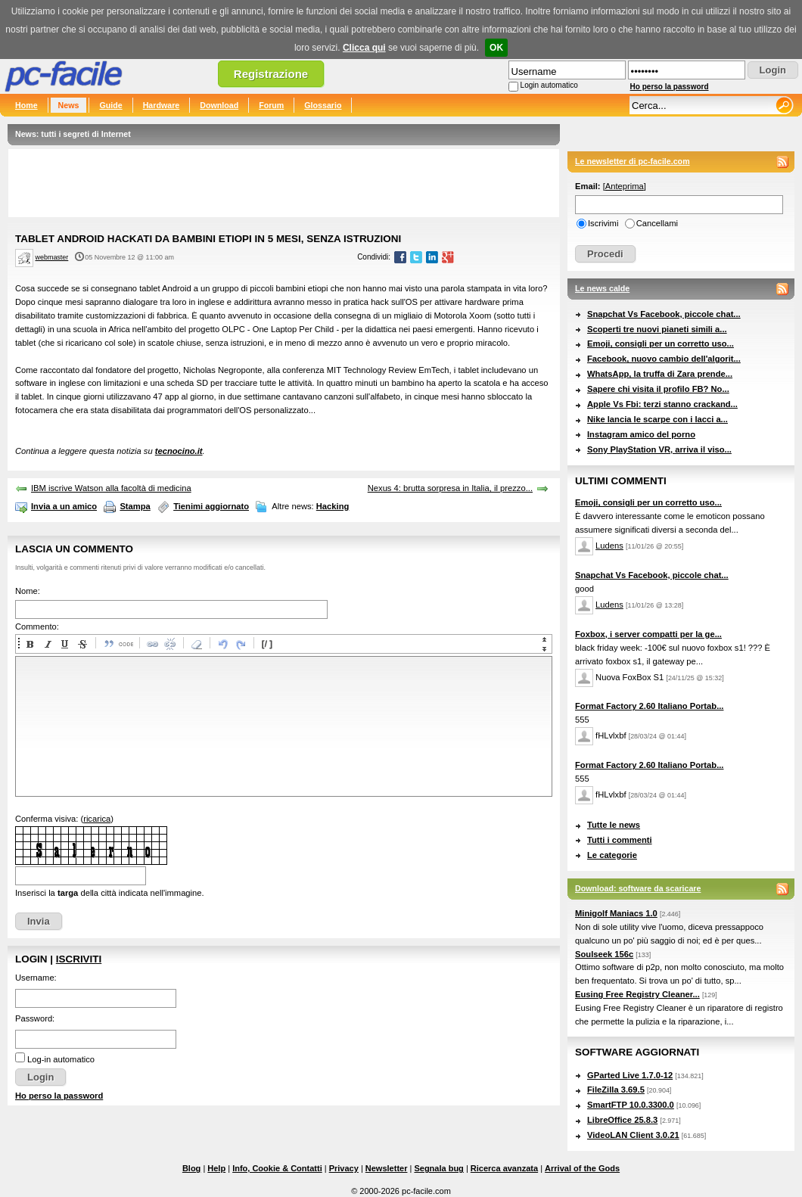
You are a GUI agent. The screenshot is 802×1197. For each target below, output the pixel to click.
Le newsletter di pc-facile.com (632, 161)
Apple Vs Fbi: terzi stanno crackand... (662, 404)
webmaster (52, 257)
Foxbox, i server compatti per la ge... (648, 634)
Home (26, 105)
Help (216, 1168)
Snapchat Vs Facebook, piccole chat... (664, 314)
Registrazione (271, 73)
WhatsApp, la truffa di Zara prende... (659, 373)
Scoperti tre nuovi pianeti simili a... (657, 329)
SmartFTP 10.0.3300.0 (630, 1104)
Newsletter (386, 1168)
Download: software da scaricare (638, 888)
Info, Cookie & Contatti (277, 1168)
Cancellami (657, 223)
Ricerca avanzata (504, 1168)
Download (219, 105)
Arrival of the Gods (582, 1168)
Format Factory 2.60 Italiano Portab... (649, 705)
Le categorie (612, 855)
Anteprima (624, 186)
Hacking (333, 506)
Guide (110, 105)
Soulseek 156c (604, 954)
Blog (191, 1168)
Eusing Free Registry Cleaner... (637, 994)
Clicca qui (364, 47)
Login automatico (549, 85)
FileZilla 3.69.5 (616, 1089)
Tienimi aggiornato (211, 506)
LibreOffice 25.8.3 (622, 1119)
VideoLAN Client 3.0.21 (633, 1134)
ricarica (96, 818)
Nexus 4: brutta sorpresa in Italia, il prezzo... (450, 488)
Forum (271, 105)
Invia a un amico (64, 506)
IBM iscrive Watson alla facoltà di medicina (111, 488)
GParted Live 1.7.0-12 (630, 1075)
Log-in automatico (61, 1059)
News (68, 105)
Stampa (135, 506)
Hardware (161, 105)
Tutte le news (613, 824)
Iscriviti (78, 959)
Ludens (609, 545)
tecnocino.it (179, 450)
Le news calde (602, 288)
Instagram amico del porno (641, 434)
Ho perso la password (669, 86)
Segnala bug (438, 1168)
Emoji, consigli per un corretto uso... (660, 343)
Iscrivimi (603, 223)
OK (496, 47)
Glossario (322, 105)
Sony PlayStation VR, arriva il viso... (659, 449)
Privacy (344, 1168)
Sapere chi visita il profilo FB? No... (658, 388)
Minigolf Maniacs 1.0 (616, 913)
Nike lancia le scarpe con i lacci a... (657, 419)
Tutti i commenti (619, 839)
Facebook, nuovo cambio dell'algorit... (664, 358)
